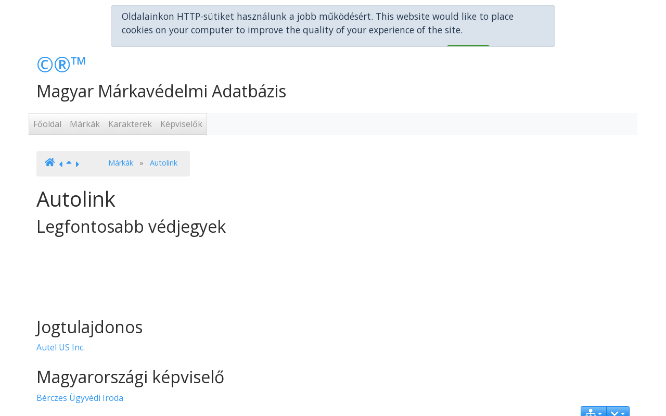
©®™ (61, 43)
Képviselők (181, 103)
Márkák (85, 103)
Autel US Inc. (60, 326)
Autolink (163, 141)
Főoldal (47, 103)
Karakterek (130, 103)
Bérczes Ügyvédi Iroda (79, 376)
